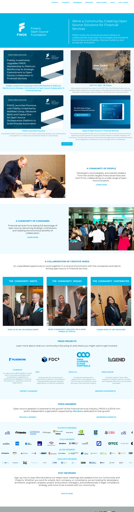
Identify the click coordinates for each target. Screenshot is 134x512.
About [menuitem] (112, 2)
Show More (67, 136)
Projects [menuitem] (55, 2)
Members (78, 404)
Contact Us (98, 510)
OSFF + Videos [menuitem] (123, 2)
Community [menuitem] (66, 2)
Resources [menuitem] (89, 2)
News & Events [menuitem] (102, 2)
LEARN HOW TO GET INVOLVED (111, 322)
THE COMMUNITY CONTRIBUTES (111, 274)
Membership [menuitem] (77, 2)
